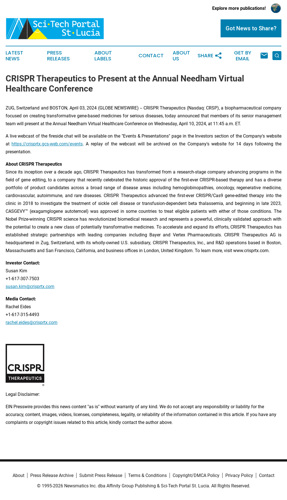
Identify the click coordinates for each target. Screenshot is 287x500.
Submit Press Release (100, 475)
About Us (181, 56)
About (18, 475)
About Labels (103, 56)
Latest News (14, 56)
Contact (151, 55)
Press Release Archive (51, 475)
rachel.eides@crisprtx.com (31, 322)
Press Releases (58, 56)
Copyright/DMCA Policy (196, 475)
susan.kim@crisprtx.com (30, 286)
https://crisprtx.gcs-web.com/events (47, 144)
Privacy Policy (239, 475)
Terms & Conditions (147, 475)
